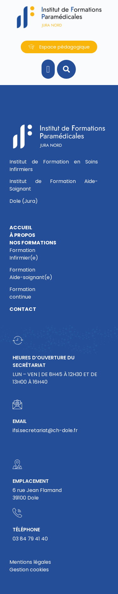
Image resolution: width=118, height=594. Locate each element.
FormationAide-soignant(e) (30, 273)
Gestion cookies (29, 569)
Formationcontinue (22, 293)
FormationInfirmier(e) (23, 254)
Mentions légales (30, 562)
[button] (48, 69)
